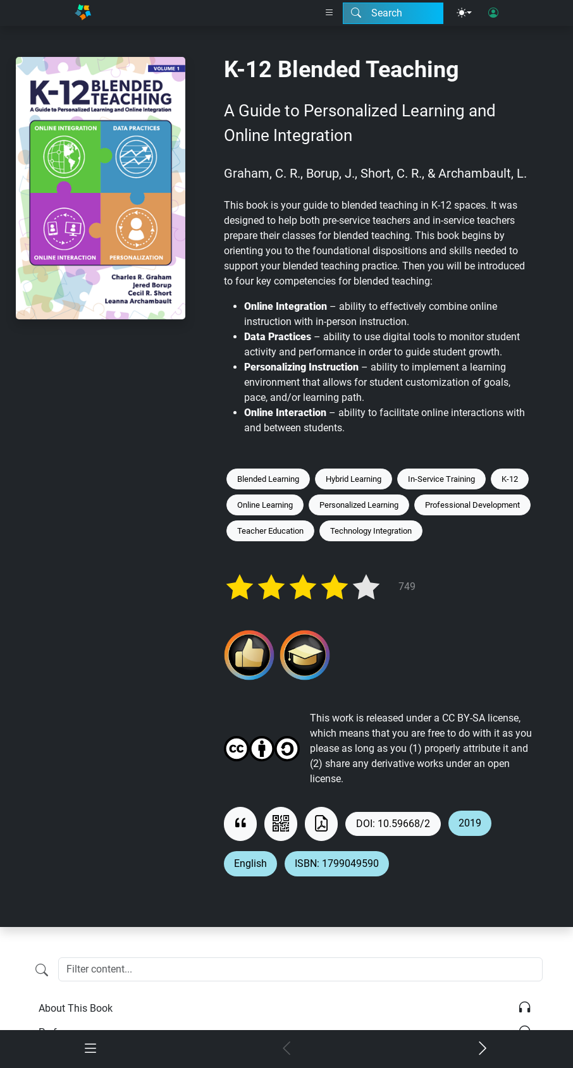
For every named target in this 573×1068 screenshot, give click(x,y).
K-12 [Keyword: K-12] (510, 479)
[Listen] (525, 1008)
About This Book (76, 1008)
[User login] (493, 13)
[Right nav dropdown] (329, 13)
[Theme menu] (464, 13)
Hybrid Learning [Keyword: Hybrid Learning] (353, 479)
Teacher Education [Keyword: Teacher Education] (270, 531)
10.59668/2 (404, 824)
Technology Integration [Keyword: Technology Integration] (371, 531)
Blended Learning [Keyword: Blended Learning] (268, 479)
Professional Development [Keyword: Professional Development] (472, 505)
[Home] (82, 13)
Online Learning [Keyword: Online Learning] (265, 505)
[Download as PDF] (321, 823)
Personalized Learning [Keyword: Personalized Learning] (358, 505)
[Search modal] (393, 13)
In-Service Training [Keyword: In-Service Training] (441, 479)
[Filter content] (41, 970)
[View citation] (240, 823)
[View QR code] (280, 823)
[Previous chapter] (286, 1049)
